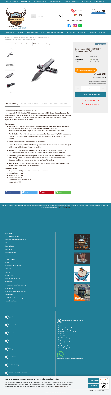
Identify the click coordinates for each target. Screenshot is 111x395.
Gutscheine (10, 32)
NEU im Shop (26, 1)
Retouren (7, 272)
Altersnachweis (9, 246)
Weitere (102, 32)
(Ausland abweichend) (95, 62)
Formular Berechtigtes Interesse (18, 373)
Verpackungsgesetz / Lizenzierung (15, 285)
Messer (20, 32)
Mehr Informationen (64, 207)
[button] (86, 1)
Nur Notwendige (97, 386)
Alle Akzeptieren (97, 380)
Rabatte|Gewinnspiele (72, 1)
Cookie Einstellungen (11, 301)
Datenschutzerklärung (61, 386)
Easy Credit (73, 332)
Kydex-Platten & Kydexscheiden (52, 32)
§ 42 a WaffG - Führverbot (12, 236)
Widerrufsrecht (12, 341)
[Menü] (107, 379)
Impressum (8, 256)
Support (10, 317)
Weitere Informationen (96, 390)
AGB (6, 243)
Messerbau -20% (32, 32)
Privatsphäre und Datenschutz (14, 265)
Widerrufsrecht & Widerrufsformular (16, 291)
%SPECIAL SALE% (12, 1)
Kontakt (7, 262)
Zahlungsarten (9, 295)
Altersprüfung (9, 249)
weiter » (21, 44)
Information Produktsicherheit (34, 103)
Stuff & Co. (82, 32)
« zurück (14, 44)
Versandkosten (9, 288)
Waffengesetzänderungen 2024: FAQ (16, 239)
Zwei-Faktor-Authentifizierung (14, 298)
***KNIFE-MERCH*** (11, 259)
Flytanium (92, 32)
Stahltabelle (8, 282)
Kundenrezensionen (58, 103)
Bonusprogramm (55, 1)
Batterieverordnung (10, 252)
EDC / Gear (71, 32)
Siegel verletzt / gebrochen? (13, 278)
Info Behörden (12, 357)
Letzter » (28, 44)
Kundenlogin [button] (99, 1)
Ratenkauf (8, 269)
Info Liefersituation (79, 61)
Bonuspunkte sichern (85, 70)
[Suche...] (33, 16)
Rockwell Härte (9, 275)
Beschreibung (12, 103)
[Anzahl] (90, 88)
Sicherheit (11, 333)
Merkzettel (10, 5)
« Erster (8, 44)
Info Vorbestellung (40, 1)
